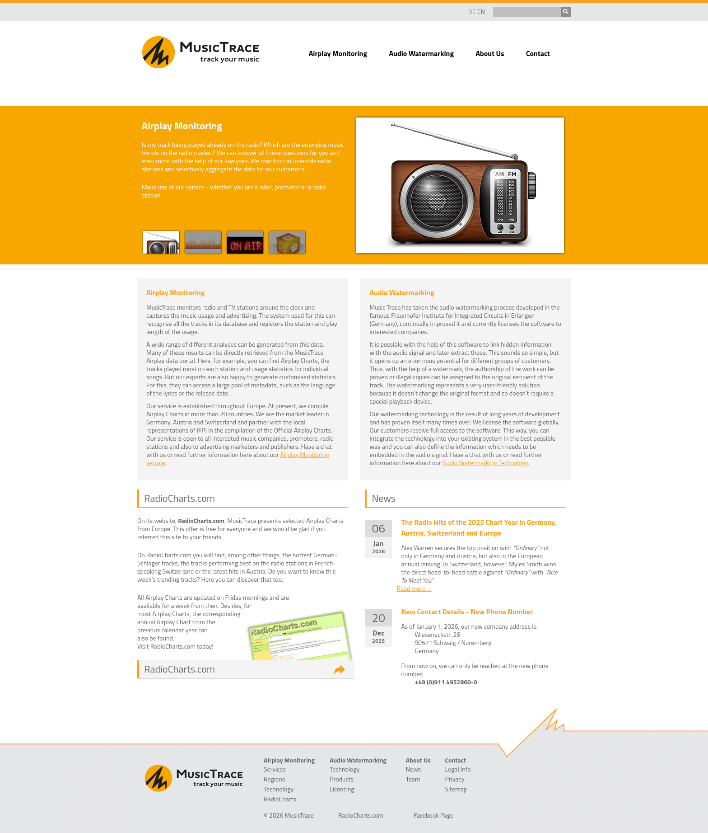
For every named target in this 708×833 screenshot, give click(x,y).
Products (342, 779)
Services (275, 769)
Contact (538, 53)
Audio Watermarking (421, 53)
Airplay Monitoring (338, 53)
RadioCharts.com (179, 669)
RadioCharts (280, 799)
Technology (278, 789)
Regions (274, 779)
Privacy (454, 779)
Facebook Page (433, 815)
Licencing (342, 789)
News (413, 769)
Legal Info (457, 769)
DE (472, 11)
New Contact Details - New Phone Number (467, 611)
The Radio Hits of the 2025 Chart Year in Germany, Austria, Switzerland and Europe (478, 527)
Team (413, 779)
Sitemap (456, 789)
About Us (489, 53)
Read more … (413, 588)
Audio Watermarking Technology (485, 462)
